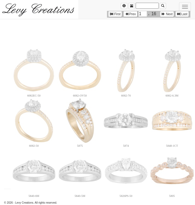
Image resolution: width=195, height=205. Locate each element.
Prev (130, 14)
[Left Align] (124, 6)
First (115, 14)
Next (167, 14)
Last (182, 14)
